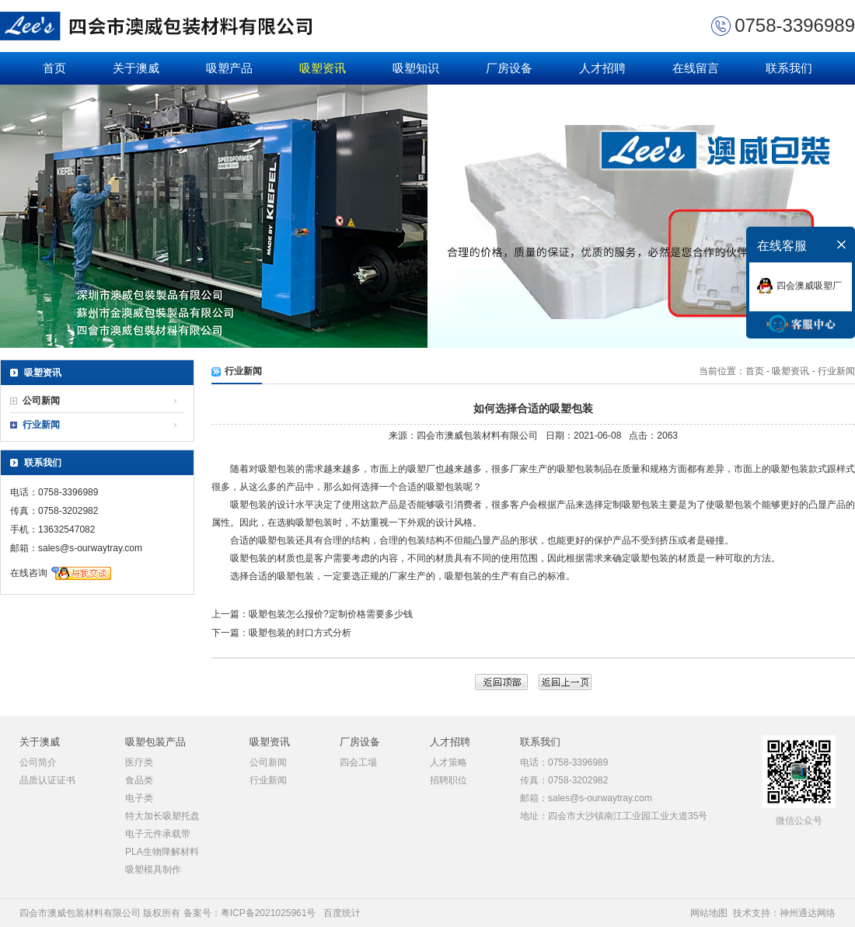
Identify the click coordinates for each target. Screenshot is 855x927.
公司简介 (38, 762)
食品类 (139, 780)
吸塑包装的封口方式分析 (300, 632)
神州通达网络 (808, 913)
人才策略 (448, 762)
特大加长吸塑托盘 (162, 816)
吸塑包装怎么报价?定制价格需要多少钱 (331, 614)
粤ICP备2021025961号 (268, 913)
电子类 (139, 798)
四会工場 (358, 762)
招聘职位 (448, 780)
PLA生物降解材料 (162, 851)
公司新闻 (41, 400)
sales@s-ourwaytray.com (90, 548)
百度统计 (342, 913)
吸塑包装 (276, 469)
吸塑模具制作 (153, 869)
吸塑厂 (421, 469)
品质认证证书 (47, 780)
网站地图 (709, 913)
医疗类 (139, 762)
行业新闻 (41, 424)
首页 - (759, 371)
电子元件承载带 (157, 833)
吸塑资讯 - (793, 371)
